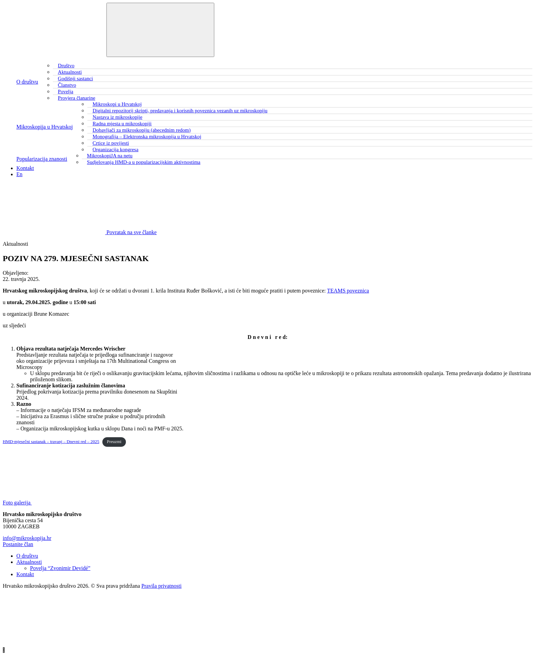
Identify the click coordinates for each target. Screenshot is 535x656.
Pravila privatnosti (161, 586)
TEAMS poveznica (348, 291)
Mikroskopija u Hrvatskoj (44, 127)
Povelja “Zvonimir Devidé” (60, 568)
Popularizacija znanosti (41, 159)
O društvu (27, 82)
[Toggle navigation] (160, 30)
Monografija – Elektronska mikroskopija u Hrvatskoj (146, 136)
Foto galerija (68, 502)
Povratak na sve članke (80, 232)
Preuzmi (114, 441)
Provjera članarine (77, 98)
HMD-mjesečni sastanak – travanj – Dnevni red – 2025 (51, 441)
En (19, 174)
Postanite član (18, 544)
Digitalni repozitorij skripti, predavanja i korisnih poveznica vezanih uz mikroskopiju (179, 110)
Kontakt (25, 168)
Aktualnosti (29, 562)
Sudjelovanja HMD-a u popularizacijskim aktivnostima (143, 162)
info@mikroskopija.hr (27, 538)
